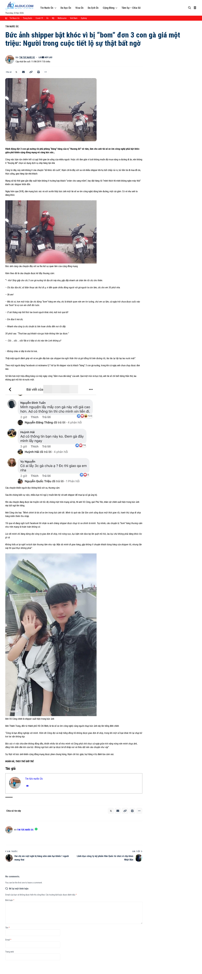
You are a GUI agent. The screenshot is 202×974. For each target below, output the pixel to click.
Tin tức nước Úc (27, 57)
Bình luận (9, 900)
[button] (31, 72)
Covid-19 (39, 18)
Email (8, 940)
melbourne (62, 18)
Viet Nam (73, 18)
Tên (7, 927)
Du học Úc (66, 7)
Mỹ (53, 18)
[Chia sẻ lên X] (16, 72)
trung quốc (27, 18)
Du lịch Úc (93, 7)
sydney (84, 18)
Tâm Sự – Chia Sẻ (131, 7)
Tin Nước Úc (46, 7)
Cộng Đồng (108, 7)
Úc (47, 18)
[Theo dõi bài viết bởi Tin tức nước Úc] (9, 59)
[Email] (23, 72)
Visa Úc (79, 7)
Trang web (9, 952)
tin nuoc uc (15, 18)
